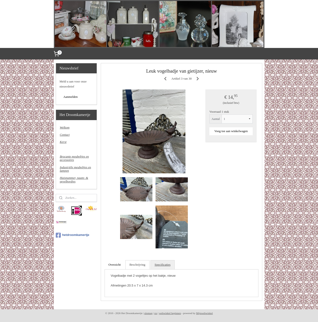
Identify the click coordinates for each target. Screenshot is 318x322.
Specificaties (162, 264)
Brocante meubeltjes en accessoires (74, 158)
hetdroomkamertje (72, 235)
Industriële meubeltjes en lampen (75, 168)
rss (155, 313)
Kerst (63, 142)
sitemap (148, 313)
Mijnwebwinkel (204, 313)
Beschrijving (137, 264)
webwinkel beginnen (170, 313)
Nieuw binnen (68, 149)
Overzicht (114, 264)
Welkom (65, 127)
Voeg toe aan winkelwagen (231, 131)
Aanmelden (70, 97)
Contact (65, 134)
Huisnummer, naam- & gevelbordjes (74, 179)
